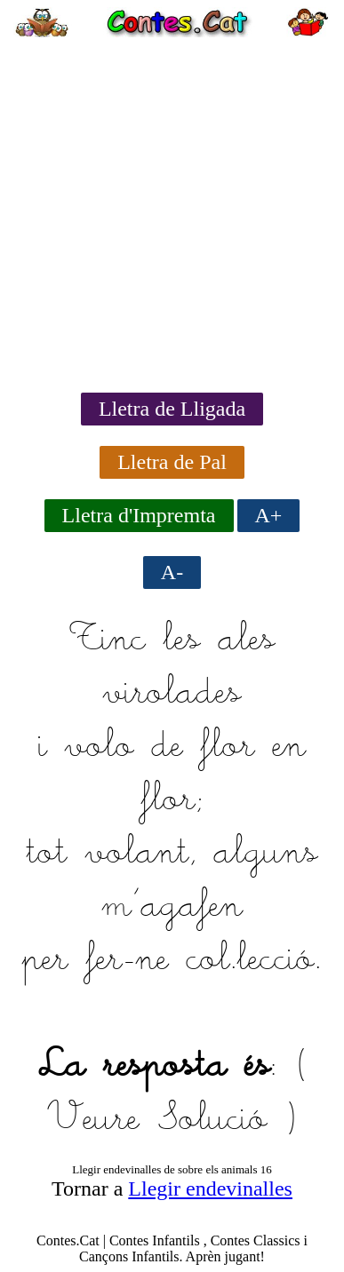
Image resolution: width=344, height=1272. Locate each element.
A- (172, 572)
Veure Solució (157, 1120)
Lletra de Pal (172, 461)
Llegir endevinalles (210, 1188)
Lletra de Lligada (172, 408)
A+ (269, 515)
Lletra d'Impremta (139, 515)
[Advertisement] (172, 209)
